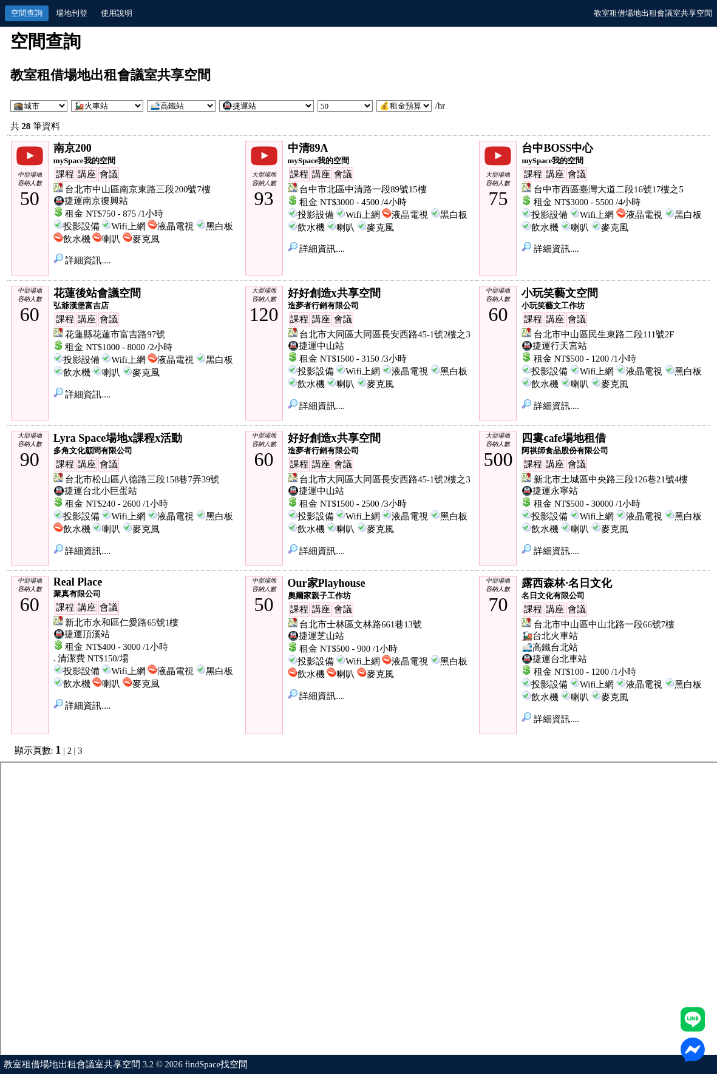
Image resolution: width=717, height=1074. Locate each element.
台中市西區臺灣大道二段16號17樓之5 (609, 189)
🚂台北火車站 (550, 636)
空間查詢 (26, 13)
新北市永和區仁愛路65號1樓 (121, 622)
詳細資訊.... (81, 260)
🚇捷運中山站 (316, 346)
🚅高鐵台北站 (550, 647)
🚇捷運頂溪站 (81, 634)
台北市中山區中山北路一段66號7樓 (604, 624)
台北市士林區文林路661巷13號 (360, 624)
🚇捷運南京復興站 (90, 201)
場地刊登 (71, 13)
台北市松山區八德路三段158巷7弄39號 (142, 479)
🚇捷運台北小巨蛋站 (95, 491)
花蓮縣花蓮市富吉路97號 (115, 334)
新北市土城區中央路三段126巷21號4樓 (611, 479)
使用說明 (116, 13)
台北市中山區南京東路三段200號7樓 (137, 189)
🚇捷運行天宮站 (554, 346)
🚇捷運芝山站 (316, 636)
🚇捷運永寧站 (550, 491)
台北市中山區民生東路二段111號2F (604, 334)
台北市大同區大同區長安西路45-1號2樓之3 (385, 334)
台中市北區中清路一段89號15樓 (362, 189)
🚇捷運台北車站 (554, 659)
